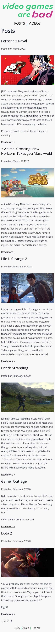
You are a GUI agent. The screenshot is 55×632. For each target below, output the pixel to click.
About (25, 628)
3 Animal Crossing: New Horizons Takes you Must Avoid (26, 151)
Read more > (8, 142)
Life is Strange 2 (14, 258)
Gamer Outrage (14, 481)
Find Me (36, 628)
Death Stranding (14, 367)
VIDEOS (35, 23)
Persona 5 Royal (14, 40)
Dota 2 (6, 533)
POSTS (19, 23)
